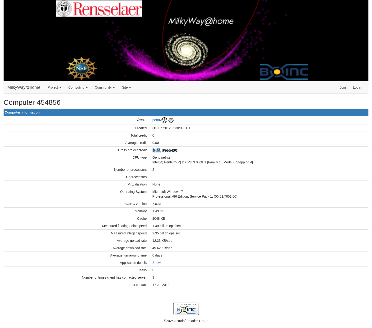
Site (126, 87)
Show (156, 263)
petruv (157, 120)
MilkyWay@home (24, 87)
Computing (78, 87)
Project (54, 87)
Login (357, 87)
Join (343, 87)
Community (105, 87)
